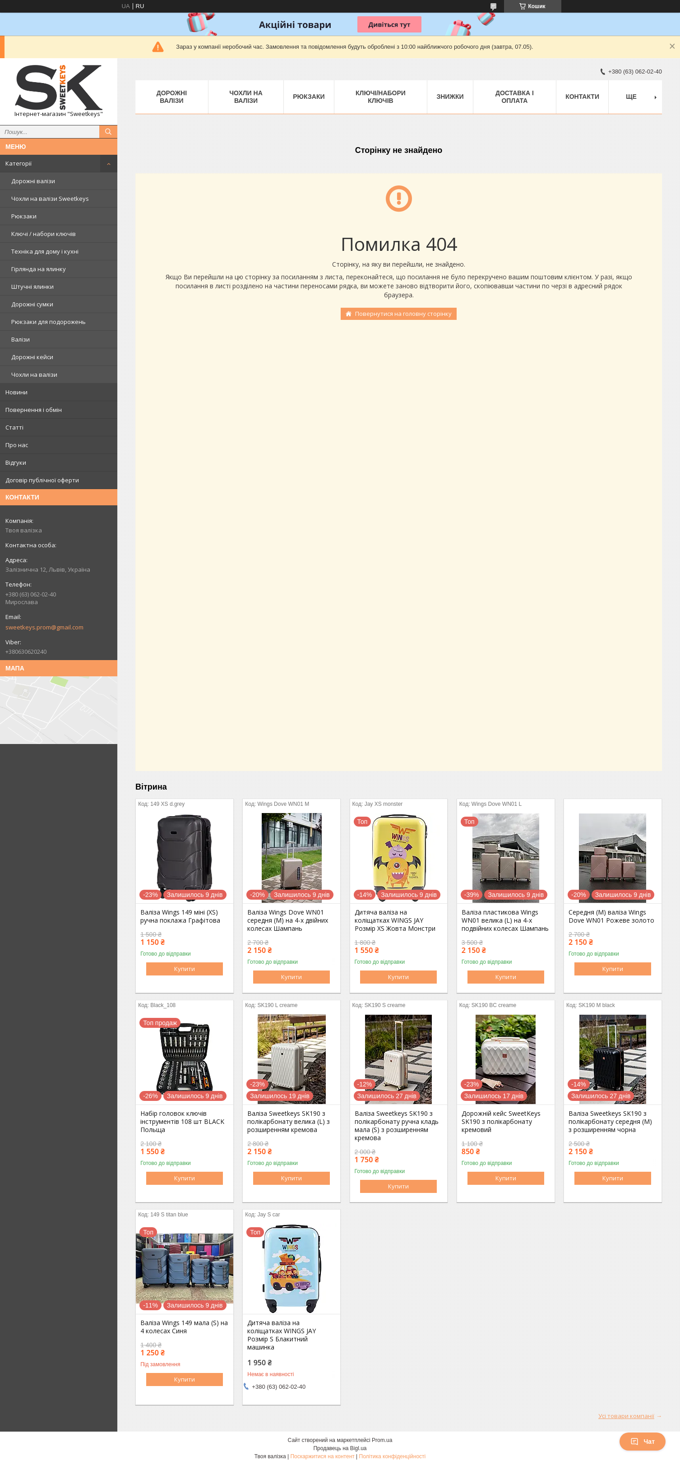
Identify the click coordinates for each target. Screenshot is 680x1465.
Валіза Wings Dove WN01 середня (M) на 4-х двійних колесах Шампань (287, 920)
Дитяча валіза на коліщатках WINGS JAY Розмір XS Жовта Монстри (395, 920)
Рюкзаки (24, 216)
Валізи (20, 339)
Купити (184, 969)
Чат (642, 1441)
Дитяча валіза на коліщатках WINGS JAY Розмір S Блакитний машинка (281, 1335)
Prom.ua (382, 1440)
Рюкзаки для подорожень (48, 322)
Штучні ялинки (32, 286)
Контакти (582, 96)
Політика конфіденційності (392, 1456)
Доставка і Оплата (514, 96)
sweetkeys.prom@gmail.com (44, 627)
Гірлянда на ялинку (38, 269)
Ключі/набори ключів (381, 96)
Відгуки (15, 462)
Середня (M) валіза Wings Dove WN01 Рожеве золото (611, 916)
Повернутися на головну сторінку (403, 314)
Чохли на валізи (34, 374)
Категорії (18, 163)
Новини (16, 392)
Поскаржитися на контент (322, 1456)
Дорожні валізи (33, 181)
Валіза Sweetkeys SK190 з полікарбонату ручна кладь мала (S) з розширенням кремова (397, 1125)
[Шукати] (108, 132)
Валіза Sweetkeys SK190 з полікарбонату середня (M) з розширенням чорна (610, 1121)
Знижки (449, 96)
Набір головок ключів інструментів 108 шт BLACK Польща (182, 1121)
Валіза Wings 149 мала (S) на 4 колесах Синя (184, 1327)
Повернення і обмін (33, 410)
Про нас (16, 445)
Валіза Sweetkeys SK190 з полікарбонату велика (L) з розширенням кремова (288, 1121)
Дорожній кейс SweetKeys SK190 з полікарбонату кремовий (501, 1121)
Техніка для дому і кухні (45, 251)
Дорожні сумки (32, 304)
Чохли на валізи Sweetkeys (50, 198)
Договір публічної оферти (42, 480)
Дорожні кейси (32, 357)
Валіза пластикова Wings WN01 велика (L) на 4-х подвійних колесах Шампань (505, 920)
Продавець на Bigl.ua (339, 1448)
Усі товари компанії (626, 1416)
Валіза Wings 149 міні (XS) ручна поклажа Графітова (180, 916)
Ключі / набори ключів (43, 234)
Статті (14, 427)
